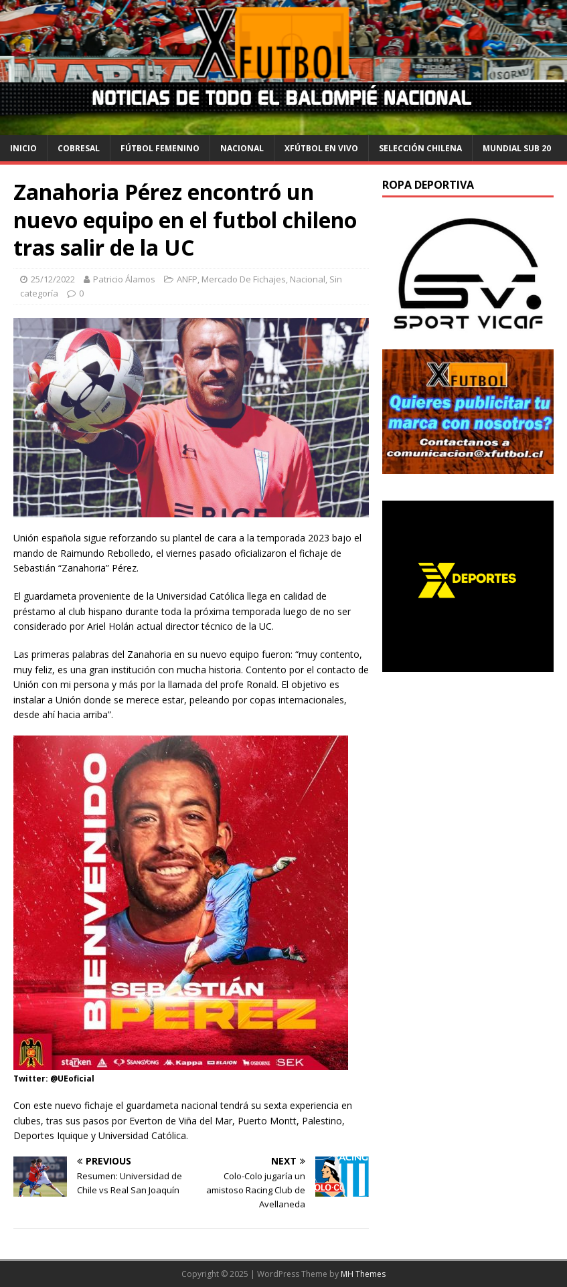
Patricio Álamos (124, 279)
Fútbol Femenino (159, 148)
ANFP (187, 279)
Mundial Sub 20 (517, 148)
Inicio (23, 148)
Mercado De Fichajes (243, 279)
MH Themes (363, 1274)
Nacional (242, 148)
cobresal (79, 148)
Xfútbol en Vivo (321, 148)
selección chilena (420, 148)
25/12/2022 (53, 279)
